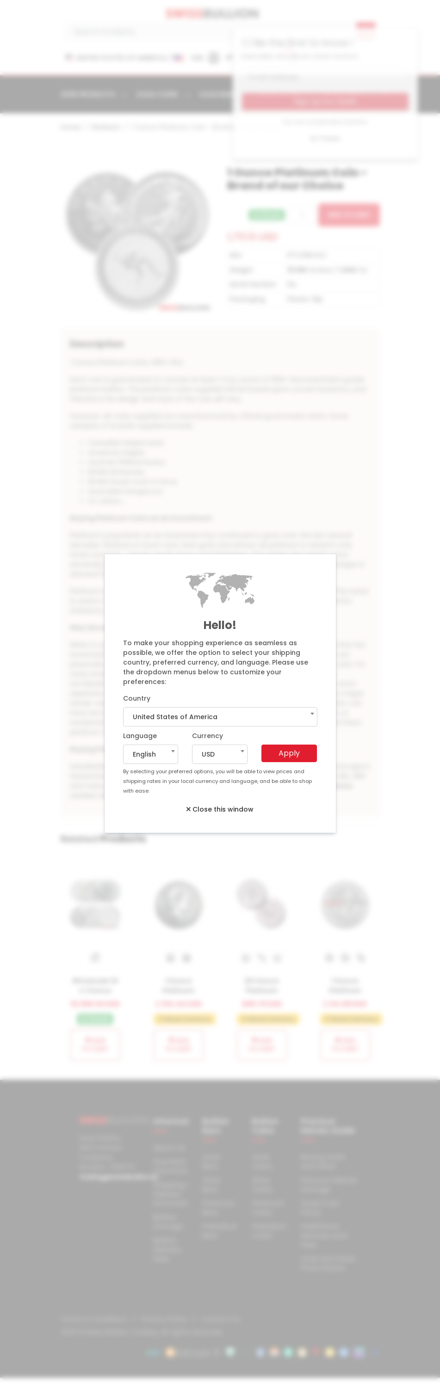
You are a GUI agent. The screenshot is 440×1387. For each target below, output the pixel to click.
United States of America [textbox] (175, 716)
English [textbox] (144, 754)
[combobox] (220, 717)
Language (140, 735)
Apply (289, 753)
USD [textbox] (208, 754)
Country (136, 698)
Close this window (220, 809)
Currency (207, 735)
